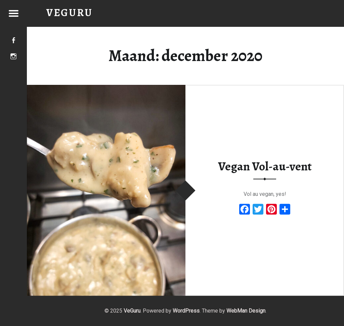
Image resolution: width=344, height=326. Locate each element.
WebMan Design (245, 311)
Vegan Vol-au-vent (265, 166)
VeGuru (132, 311)
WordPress (186, 311)
